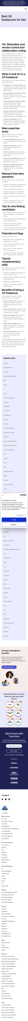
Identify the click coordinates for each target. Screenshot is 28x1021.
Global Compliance (5, 913)
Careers (3, 950)
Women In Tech (5, 971)
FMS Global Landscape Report (8, 961)
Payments (3, 923)
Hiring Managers (5, 826)
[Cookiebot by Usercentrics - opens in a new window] (20, 495)
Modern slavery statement (7, 1012)
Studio (3, 881)
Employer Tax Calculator (7, 981)
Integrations (4, 928)
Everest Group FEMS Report (8, 963)
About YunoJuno (5, 942)
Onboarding (4, 911)
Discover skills (4, 886)
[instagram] (6, 799)
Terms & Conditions (6, 1005)
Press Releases (5, 947)
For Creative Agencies (6, 836)
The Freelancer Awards (7, 998)
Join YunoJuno (20, 755)
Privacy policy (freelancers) (8, 1010)
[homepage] (8, 795)
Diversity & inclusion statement (8, 1015)
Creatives (3, 847)
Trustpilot (4, 813)
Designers (3, 852)
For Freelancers (5, 838)
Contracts (3, 918)
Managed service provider (7, 894)
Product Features (5, 993)
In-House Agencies (6, 831)
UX (2, 883)
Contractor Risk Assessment (8, 983)
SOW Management (6, 933)
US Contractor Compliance (7, 916)
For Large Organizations (7, 833)
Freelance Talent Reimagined (8, 966)
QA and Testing (5, 873)
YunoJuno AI (4, 931)
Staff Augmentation (6, 936)
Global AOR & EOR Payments (8, 921)
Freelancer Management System (9, 892)
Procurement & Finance (7, 821)
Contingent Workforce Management (10, 828)
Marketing (3, 862)
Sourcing (3, 909)
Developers (4, 854)
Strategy (3, 878)
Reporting (3, 926)
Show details (19, 515)
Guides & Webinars (5, 976)
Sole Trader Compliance (7, 902)
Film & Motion (4, 857)
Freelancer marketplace (7, 897)
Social (2, 876)
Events (3, 945)
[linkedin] (9, 799)
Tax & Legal (4, 823)
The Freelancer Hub (6, 978)
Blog (2, 988)
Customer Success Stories (7, 956)
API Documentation (6, 996)
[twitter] (2, 799)
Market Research (5, 859)
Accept (14, 519)
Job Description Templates (8, 986)
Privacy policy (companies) (7, 1007)
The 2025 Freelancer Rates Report (9, 959)
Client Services (5, 845)
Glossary (3, 991)
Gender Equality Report (7, 968)
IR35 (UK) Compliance (6, 899)
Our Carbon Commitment (7, 1017)
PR (2, 868)
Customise (14, 524)
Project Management (6, 871)
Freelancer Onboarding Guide (8, 973)
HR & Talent (4, 819)
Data (2, 850)
